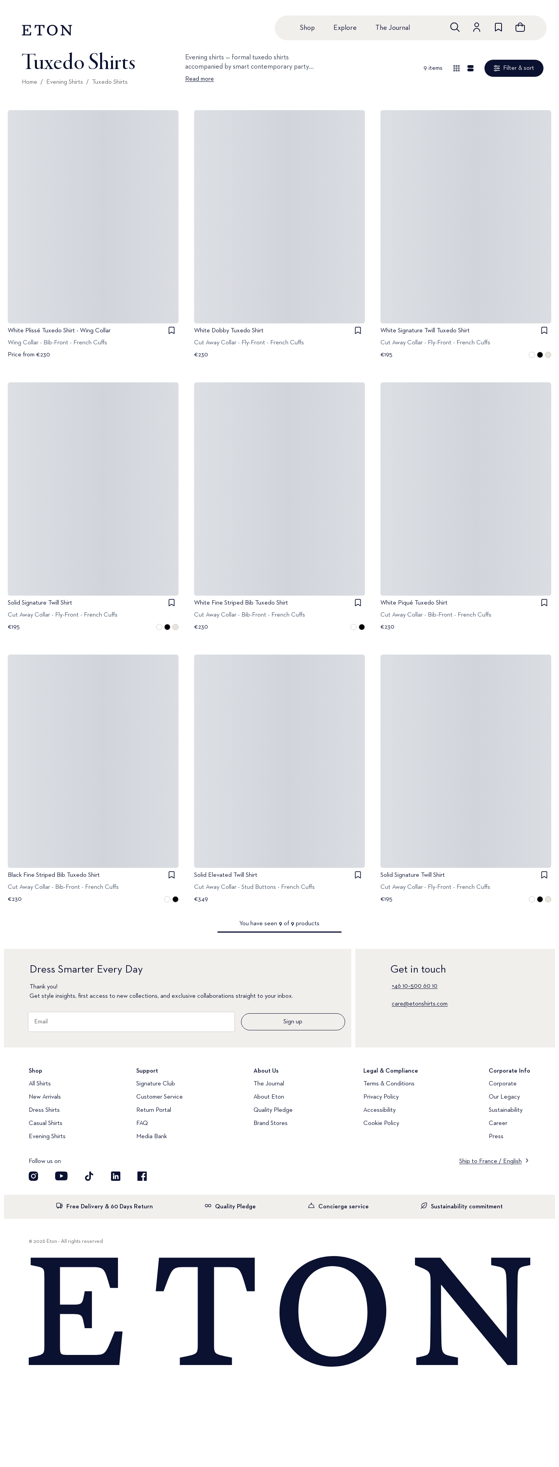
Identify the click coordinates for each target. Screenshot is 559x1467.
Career (498, 1123)
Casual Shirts (45, 1123)
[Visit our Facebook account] (142, 1176)
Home (29, 82)
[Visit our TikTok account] (89, 1176)
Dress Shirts (44, 1110)
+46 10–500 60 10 (414, 986)
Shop (307, 27)
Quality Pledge (273, 1110)
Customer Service (159, 1097)
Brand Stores (270, 1123)
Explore (345, 27)
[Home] (279, 1312)
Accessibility (379, 1110)
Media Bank (151, 1137)
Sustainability (506, 1110)
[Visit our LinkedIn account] (115, 1176)
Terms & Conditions (389, 1084)
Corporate (503, 1084)
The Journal (392, 27)
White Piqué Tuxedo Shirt (414, 603)
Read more (199, 79)
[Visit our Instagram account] (33, 1176)
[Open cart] (520, 27)
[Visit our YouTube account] (61, 1176)
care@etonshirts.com (420, 1004)
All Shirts (40, 1084)
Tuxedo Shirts (110, 82)
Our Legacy (504, 1097)
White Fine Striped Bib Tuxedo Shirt (241, 603)
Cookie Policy (381, 1123)
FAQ (142, 1123)
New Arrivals (45, 1097)
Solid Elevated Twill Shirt (225, 875)
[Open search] (455, 27)
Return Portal (153, 1110)
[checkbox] (172, 330)
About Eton (268, 1097)
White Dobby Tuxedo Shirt (229, 331)
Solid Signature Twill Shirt (40, 603)
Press (496, 1137)
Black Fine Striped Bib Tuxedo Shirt (54, 875)
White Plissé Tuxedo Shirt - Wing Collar (59, 331)
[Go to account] (476, 27)
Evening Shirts (64, 82)
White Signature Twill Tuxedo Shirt (425, 331)
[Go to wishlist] (498, 27)
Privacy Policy (381, 1097)
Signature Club (155, 1084)
